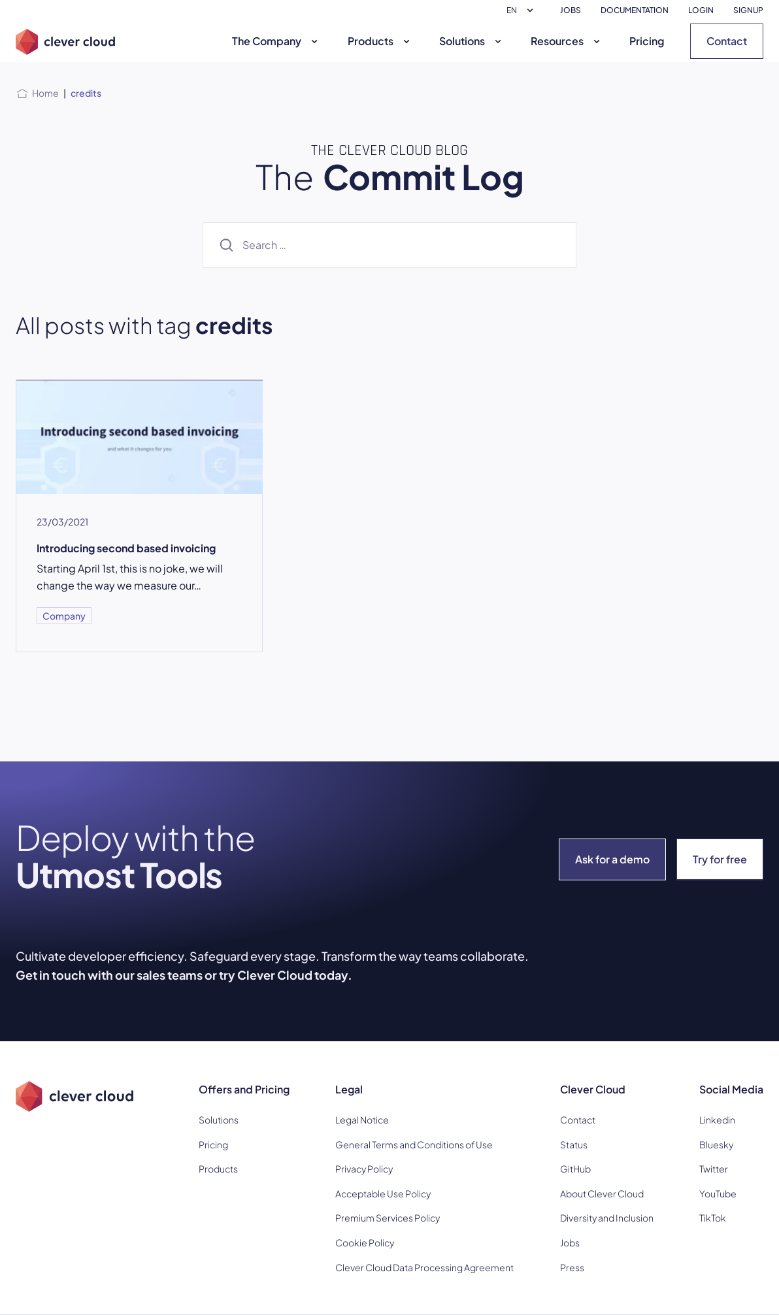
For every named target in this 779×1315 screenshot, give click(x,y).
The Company (276, 41)
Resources (567, 41)
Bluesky (716, 1144)
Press (572, 1267)
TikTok (712, 1217)
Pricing (646, 41)
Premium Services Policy (387, 1217)
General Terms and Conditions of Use (414, 1144)
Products (380, 41)
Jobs (570, 1242)
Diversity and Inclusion (607, 1217)
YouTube (718, 1193)
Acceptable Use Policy (383, 1193)
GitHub (575, 1168)
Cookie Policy (364, 1242)
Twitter (713, 1168)
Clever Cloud (592, 1089)
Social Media (731, 1089)
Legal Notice (362, 1119)
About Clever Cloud (602, 1193)
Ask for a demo (612, 859)
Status (574, 1144)
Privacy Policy (364, 1168)
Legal (349, 1089)
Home (45, 93)
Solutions (472, 41)
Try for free (720, 859)
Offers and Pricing (244, 1089)
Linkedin (717, 1119)
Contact (726, 41)
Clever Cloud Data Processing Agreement (424, 1267)
